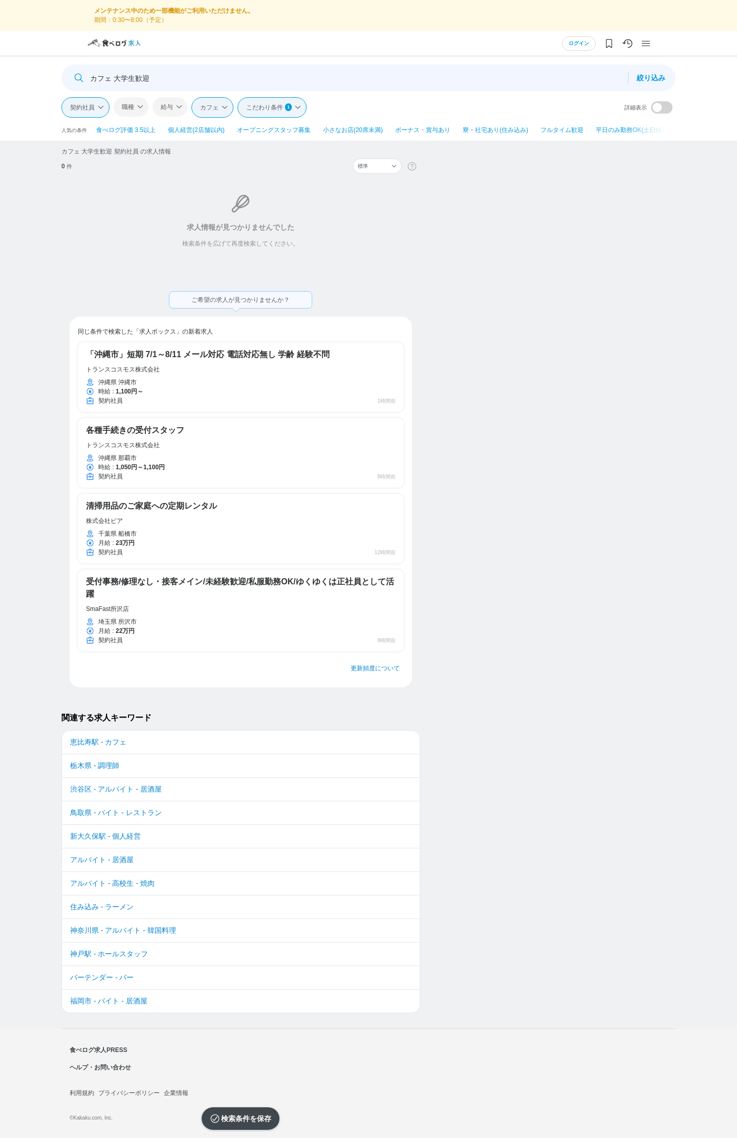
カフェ (209, 107)
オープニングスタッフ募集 (274, 130)
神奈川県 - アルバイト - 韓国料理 (123, 930)
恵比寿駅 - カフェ (98, 742)
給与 (167, 107)
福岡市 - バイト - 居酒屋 (108, 1001)
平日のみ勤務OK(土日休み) (633, 130)
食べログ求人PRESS (98, 1050)
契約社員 (82, 107)
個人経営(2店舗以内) (196, 130)
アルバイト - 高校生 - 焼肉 (112, 883)
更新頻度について (375, 668)
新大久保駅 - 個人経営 (105, 836)
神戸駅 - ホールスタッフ (109, 954)
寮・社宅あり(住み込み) (495, 130)
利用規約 (82, 1093)
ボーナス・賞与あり (422, 130)
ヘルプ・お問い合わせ (100, 1067)
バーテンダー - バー (102, 977)
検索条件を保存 (246, 1118)
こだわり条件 (269, 107)
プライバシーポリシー (129, 1093)
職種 (128, 107)
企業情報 (176, 1093)
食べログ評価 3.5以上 (126, 130)
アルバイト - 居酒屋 (102, 860)
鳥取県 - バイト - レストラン (116, 812)
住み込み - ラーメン (102, 907)
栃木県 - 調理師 (94, 765)
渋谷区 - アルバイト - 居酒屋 (116, 789)
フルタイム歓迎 (561, 130)
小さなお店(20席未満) (353, 130)
